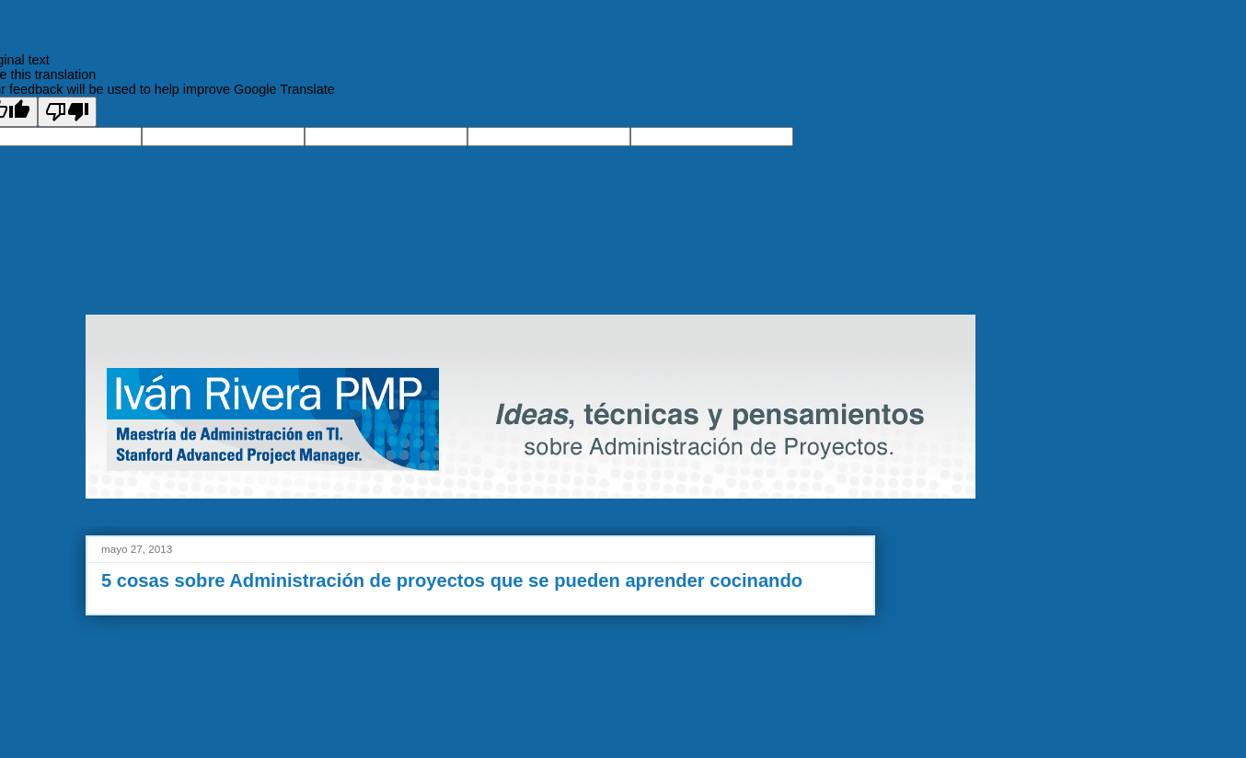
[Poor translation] (67, 112)
